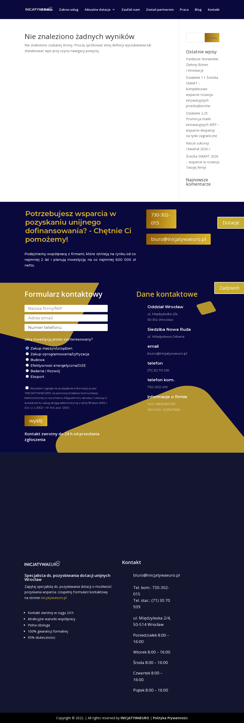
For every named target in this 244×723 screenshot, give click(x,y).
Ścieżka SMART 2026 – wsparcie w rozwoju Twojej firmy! (203, 162)
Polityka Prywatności (170, 718)
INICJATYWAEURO (135, 718)
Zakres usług (68, 10)
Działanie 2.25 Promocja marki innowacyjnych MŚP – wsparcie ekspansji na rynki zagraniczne (203, 124)
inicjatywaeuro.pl (54, 597)
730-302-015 (160, 219)
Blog (198, 10)
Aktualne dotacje (98, 10)
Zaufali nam (131, 10)
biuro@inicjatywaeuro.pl (178, 239)
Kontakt (214, 10)
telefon (155, 363)
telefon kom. (161, 379)
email (153, 346)
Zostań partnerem (160, 10)
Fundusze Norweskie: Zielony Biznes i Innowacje (202, 65)
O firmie (47, 10)
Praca (184, 10)
